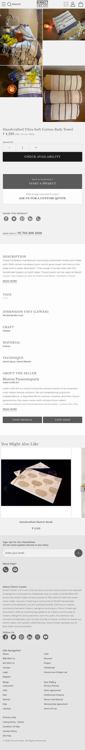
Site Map (7, 736)
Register (7, 677)
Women (6, 699)
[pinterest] (22, 218)
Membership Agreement (56, 704)
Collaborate (49, 668)
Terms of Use (50, 709)
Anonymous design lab (55, 672)
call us (6, 569)
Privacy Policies (51, 686)
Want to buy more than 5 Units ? (42, 196)
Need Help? (22, 233)
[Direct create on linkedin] (30, 637)
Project (47, 663)
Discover (48, 658)
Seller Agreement (52, 690)
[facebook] (6, 218)
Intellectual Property (54, 695)
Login (5, 672)
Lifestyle (7, 709)
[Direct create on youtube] (46, 637)
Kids (5, 704)
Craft (46, 654)
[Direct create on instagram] (38, 637)
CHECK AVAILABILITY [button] (42, 156)
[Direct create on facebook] (6, 637)
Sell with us (9, 663)
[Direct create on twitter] (14, 637)
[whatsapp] (38, 218)
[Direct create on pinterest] (22, 637)
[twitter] (14, 218)
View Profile (22, 420)
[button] (82, 489)
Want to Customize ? (42, 181)
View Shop (62, 420)
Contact (6, 668)
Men (5, 695)
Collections (8, 686)
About (6, 654)
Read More (10, 281)
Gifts (5, 690)
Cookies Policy (10, 731)
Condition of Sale (11, 726)
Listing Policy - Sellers (13, 722)
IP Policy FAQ (9, 717)
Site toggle (3, 4)
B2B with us (9, 658)
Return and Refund (53, 699)
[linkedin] (30, 218)
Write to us (15, 569)
